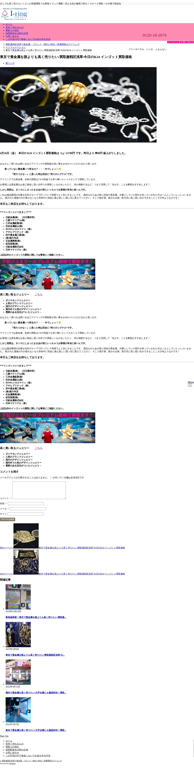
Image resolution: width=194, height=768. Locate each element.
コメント (6, 501)
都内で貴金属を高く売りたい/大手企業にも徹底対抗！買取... (36, 696)
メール (5, 512)
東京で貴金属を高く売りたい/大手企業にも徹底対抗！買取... (36, 733)
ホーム (9, 24)
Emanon (12, 767)
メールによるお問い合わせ (180, 42)
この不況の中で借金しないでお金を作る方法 (28, 39)
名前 (3, 507)
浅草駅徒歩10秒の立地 (17, 33)
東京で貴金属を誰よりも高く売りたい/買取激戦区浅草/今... (35, 658)
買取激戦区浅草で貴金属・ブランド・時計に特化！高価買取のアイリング (43, 44)
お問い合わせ (12, 36)
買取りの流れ (12, 30)
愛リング (10, 63)
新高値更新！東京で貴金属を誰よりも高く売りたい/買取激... (36, 620)
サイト (3, 517)
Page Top (4, 739)
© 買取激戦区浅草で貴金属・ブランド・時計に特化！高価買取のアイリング (31, 764)
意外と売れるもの (15, 27)
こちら (39, 294)
